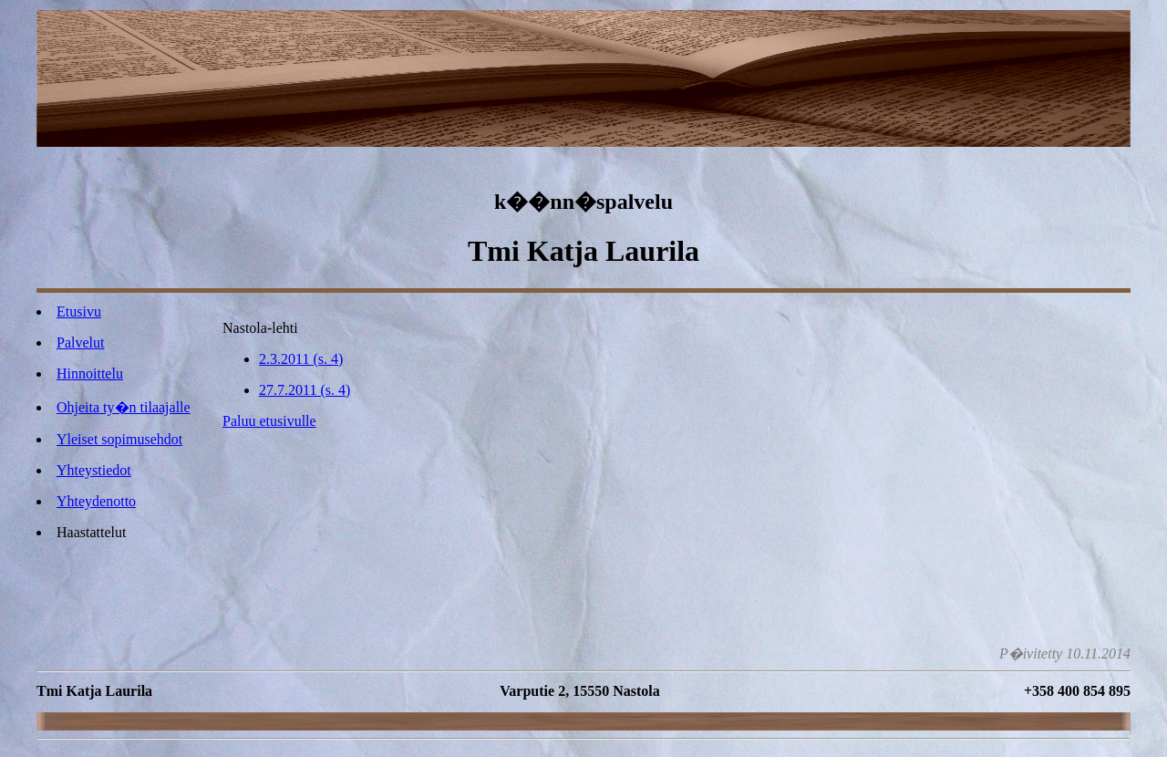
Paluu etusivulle (269, 421)
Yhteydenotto (96, 501)
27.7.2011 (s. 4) (304, 390)
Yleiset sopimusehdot (119, 439)
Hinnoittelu (90, 373)
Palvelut (80, 342)
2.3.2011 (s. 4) (301, 359)
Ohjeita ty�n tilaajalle (124, 407)
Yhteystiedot (94, 470)
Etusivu (79, 311)
